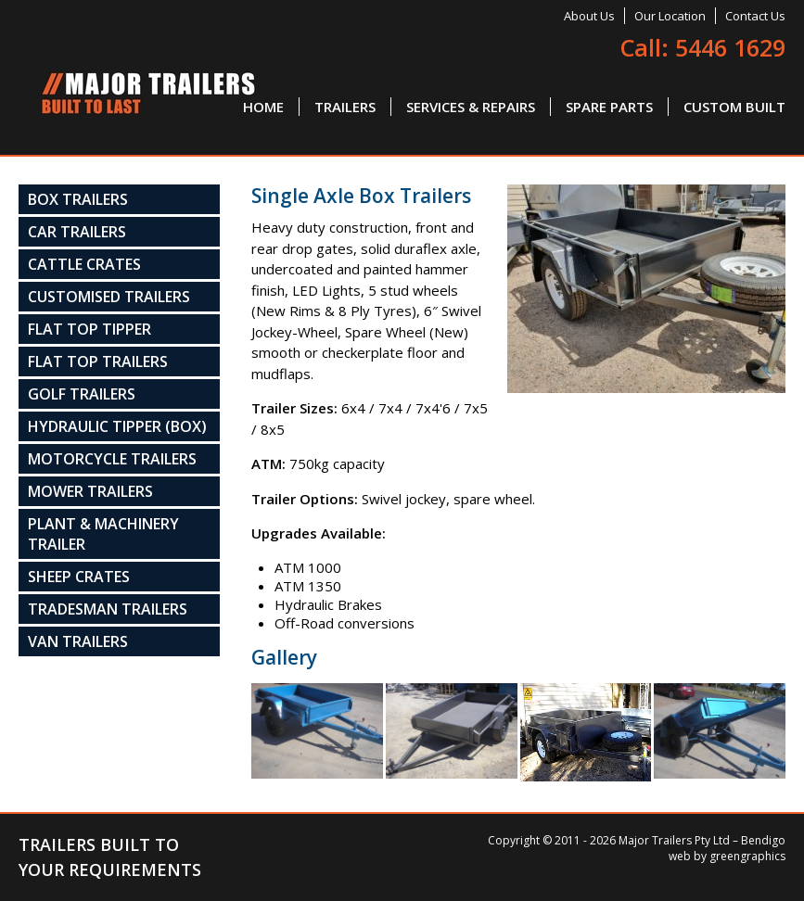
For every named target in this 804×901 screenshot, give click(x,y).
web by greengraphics (727, 856)
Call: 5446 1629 (702, 47)
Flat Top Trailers (98, 361)
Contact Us (755, 15)
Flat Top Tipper (89, 329)
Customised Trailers (109, 296)
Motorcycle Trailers (112, 459)
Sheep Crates (79, 576)
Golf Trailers (81, 394)
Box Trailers (78, 199)
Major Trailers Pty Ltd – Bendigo (702, 840)
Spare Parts (609, 106)
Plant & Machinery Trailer (103, 534)
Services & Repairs (470, 106)
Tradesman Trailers (107, 609)
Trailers (345, 106)
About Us (589, 15)
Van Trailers (78, 641)
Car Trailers (77, 232)
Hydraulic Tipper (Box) (117, 426)
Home (263, 106)
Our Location (670, 15)
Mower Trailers (90, 491)
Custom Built (734, 106)
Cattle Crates (84, 264)
